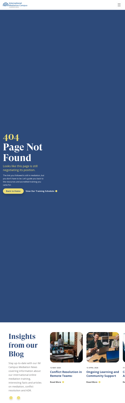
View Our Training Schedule (40, 191)
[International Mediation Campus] (15, 5)
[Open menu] (119, 5)
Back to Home (13, 191)
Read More (55, 382)
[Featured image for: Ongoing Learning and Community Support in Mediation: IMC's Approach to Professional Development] (102, 364)
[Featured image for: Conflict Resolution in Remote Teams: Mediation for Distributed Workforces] (66, 364)
